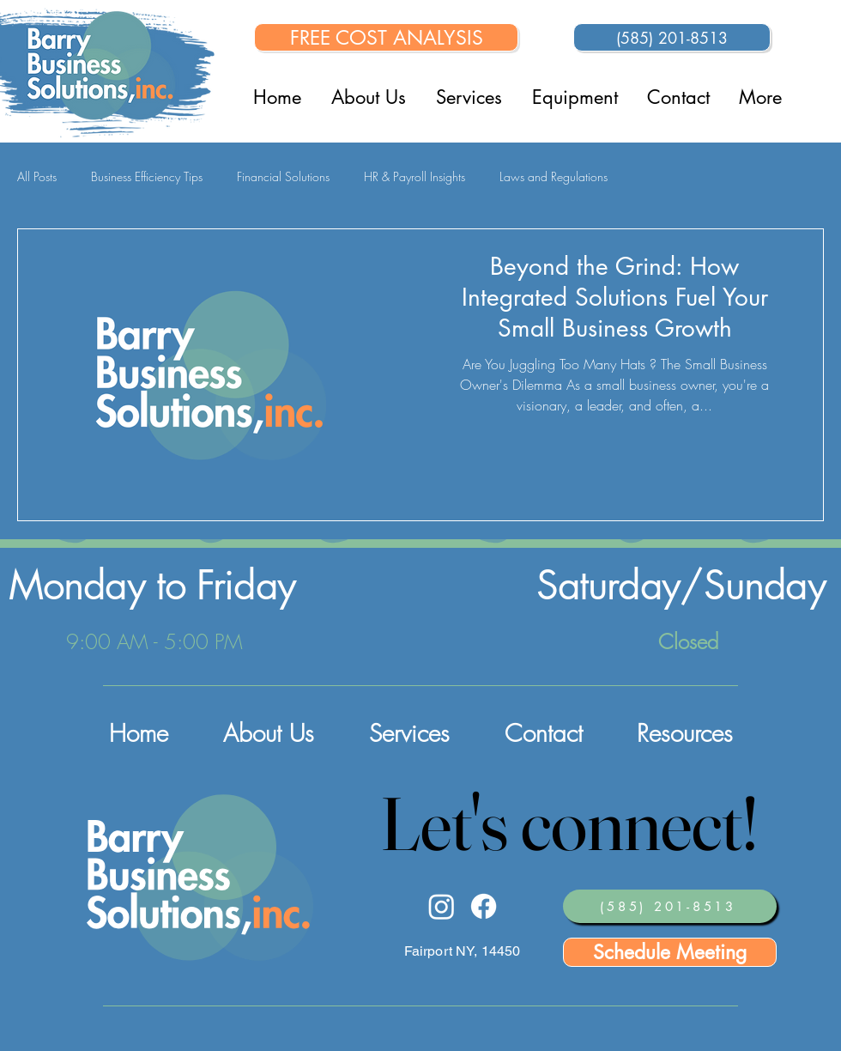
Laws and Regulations (553, 176)
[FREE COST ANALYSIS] (386, 37)
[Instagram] (441, 906)
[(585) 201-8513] (672, 37)
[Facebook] (483, 906)
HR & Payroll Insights (414, 176)
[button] (574, 97)
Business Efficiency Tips (147, 176)
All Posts (37, 176)
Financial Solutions (283, 176)
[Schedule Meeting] (670, 952)
